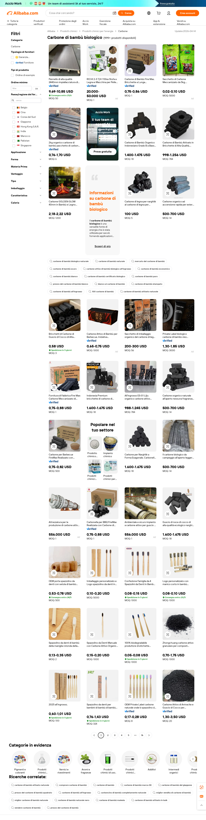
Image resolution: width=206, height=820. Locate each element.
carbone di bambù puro (145, 276)
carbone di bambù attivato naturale (139, 291)
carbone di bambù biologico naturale (69, 261)
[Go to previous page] (94, 735)
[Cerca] (126, 13)
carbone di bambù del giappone (175, 785)
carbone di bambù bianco (64, 276)
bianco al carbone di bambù (110, 284)
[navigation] (26, 384)
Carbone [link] (123, 31)
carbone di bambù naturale (110, 261)
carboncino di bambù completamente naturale (122, 792)
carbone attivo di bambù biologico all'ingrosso (107, 268)
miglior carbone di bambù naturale (29, 800)
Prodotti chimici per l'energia (97, 31)
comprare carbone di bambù (71, 785)
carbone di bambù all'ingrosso (66, 291)
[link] (201, 787)
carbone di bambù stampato (146, 284)
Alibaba (51, 31)
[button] (114, 13)
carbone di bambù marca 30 (136, 785)
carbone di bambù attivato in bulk (149, 800)
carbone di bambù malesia (110, 800)
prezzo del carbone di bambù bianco (69, 284)
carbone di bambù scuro (63, 268)
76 (142, 735)
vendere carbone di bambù (26, 807)
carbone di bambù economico (154, 268)
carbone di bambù (103, 785)
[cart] (159, 13)
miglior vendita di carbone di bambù (172, 792)
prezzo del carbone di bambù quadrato (31, 792)
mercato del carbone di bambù (148, 261)
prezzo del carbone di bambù (62, 807)
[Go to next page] (149, 735)
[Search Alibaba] (79, 13)
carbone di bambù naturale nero (72, 800)
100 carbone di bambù (101, 291)
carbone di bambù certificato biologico (104, 276)
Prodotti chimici (68, 31)
